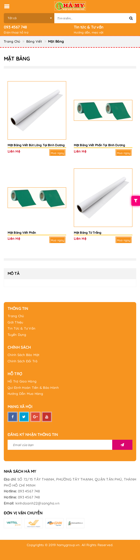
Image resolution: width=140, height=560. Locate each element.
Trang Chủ (16, 316)
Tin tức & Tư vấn (88, 27)
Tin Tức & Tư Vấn (21, 328)
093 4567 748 (15, 27)
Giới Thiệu (15, 322)
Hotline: (10, 491)
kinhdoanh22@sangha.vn (37, 503)
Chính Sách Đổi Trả (23, 361)
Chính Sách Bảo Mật (24, 355)
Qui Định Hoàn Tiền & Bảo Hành (33, 388)
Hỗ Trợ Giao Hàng (22, 381)
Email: (9, 503)
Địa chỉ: (10, 479)
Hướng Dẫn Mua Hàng (25, 394)
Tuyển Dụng (17, 335)
